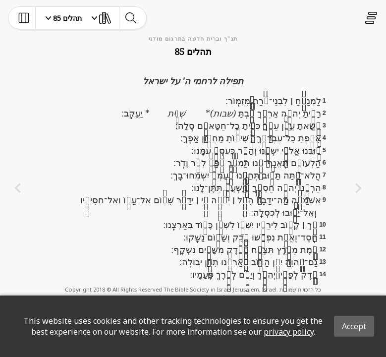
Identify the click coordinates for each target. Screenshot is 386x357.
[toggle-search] (130, 18)
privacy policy (289, 331)
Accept (354, 326)
